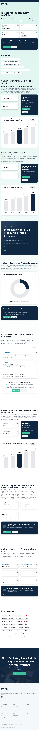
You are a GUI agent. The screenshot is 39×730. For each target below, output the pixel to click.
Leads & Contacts (4, 717)
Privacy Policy (11, 724)
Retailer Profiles (4, 704)
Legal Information (4, 724)
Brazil (21, 355)
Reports (2, 711)
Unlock (5, 574)
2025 (33, 274)
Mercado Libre (7, 21)
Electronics (13, 21)
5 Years (33, 119)
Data (14, 704)
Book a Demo (7, 47)
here (16, 394)
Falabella (3, 343)
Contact (27, 713)
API (1, 715)
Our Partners (28, 706)
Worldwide (24, 21)
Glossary (14, 708)
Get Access (14, 47)
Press (26, 715)
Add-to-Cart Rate (5, 564)
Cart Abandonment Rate (27, 564)
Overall (35, 347)
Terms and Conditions (18, 724)
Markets (2, 708)
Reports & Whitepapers (17, 706)
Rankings (2, 713)
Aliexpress (15, 343)
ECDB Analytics (3, 719)
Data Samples (15, 715)
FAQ (14, 713)
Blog (14, 711)
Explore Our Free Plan (19, 673)
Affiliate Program (28, 711)
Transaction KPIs (4, 706)
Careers (27, 708)
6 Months (32, 187)
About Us (27, 704)
